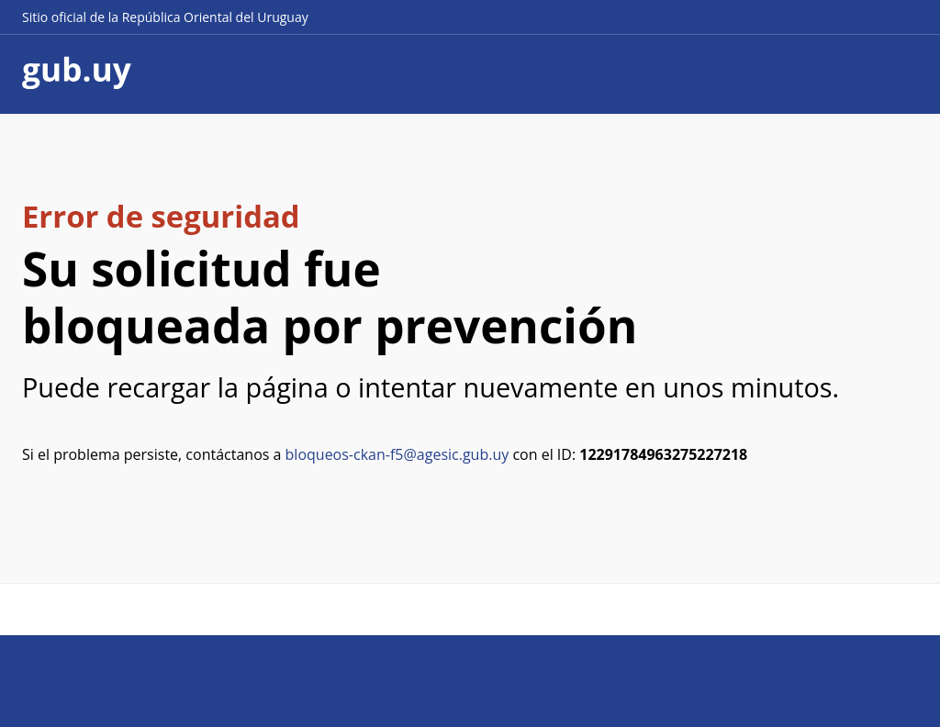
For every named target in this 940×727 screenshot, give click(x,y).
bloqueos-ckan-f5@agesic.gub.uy (397, 454)
